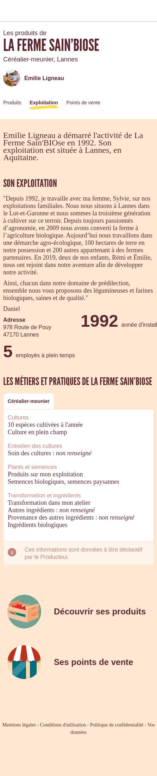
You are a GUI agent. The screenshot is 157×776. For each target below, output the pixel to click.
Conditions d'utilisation (63, 725)
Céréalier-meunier (29, 401)
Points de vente (83, 102)
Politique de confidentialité (117, 725)
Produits (12, 102)
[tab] (28, 401)
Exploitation (44, 102)
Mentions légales (19, 725)
